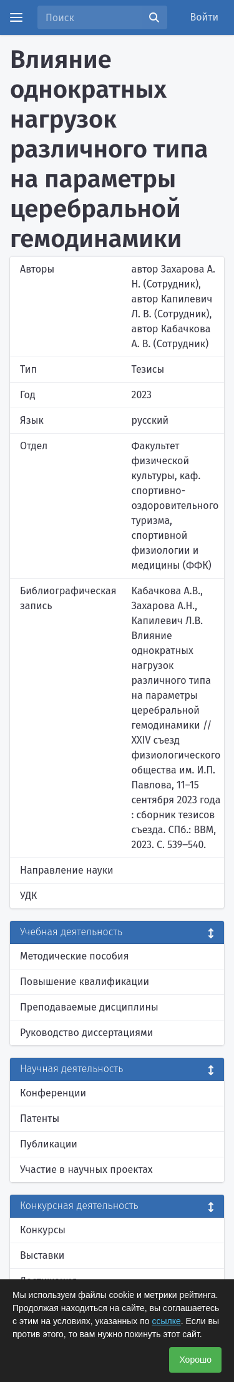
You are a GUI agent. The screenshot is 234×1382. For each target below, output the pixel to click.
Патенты (39, 1118)
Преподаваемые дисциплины (89, 1007)
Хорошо (195, 1360)
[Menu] (16, 17)
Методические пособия (74, 956)
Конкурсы (43, 1230)
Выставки (42, 1255)
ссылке (166, 1321)
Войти (204, 17)
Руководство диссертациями (86, 1033)
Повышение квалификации (84, 981)
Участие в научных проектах (86, 1169)
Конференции (53, 1093)
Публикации (48, 1144)
